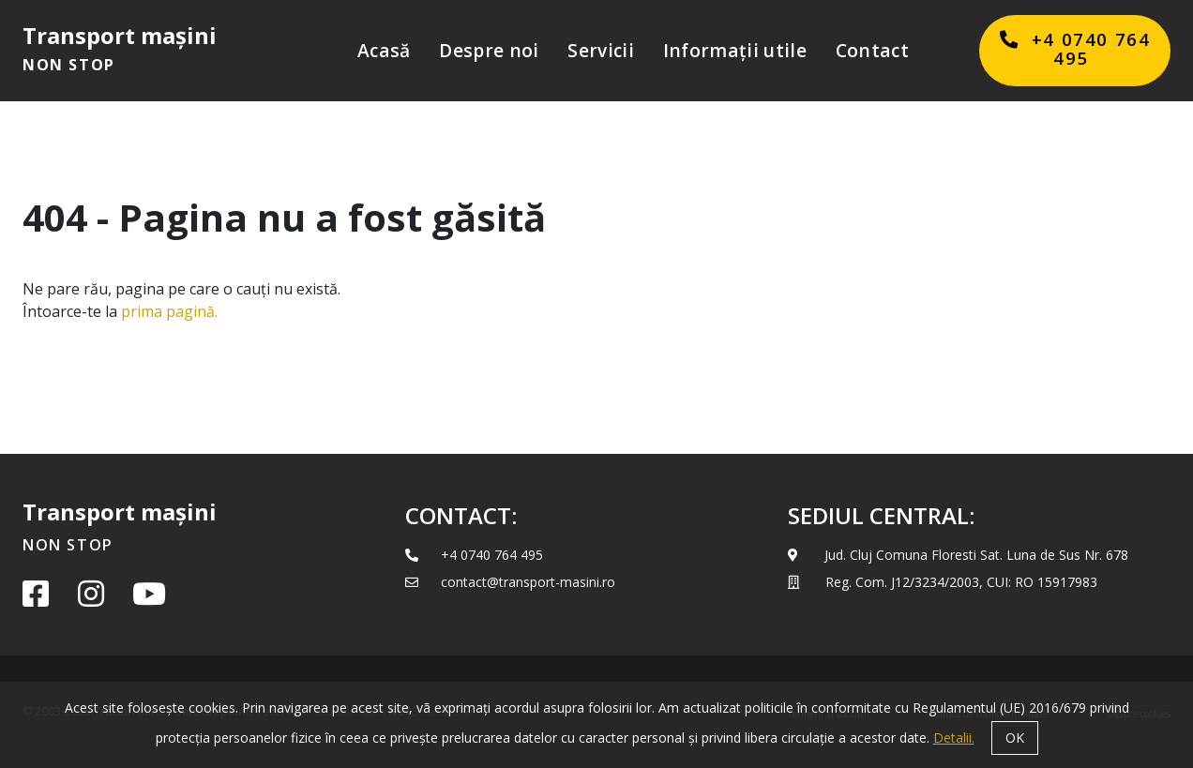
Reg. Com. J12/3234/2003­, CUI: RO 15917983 (942, 582)
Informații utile (735, 50)
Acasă (384, 50)
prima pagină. (169, 311)
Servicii (600, 50)
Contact (872, 50)
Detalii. (953, 737)
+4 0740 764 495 (474, 555)
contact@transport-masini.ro (510, 582)
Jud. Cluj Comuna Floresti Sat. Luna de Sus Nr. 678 (958, 555)
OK (1014, 737)
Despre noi (488, 50)
